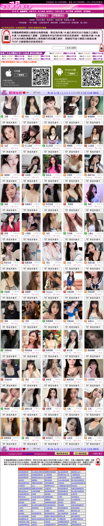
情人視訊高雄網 (23, 516)
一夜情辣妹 (48, 474)
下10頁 (89, 93)
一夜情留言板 (76, 474)
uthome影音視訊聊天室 (78, 483)
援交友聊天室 (76, 516)
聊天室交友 (48, 480)
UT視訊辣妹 (48, 508)
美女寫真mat (75, 496)
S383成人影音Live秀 (38, 496)
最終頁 (96, 93)
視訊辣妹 (47, 494)
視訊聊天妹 (35, 508)
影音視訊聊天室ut (24, 483)
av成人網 (74, 513)
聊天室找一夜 (76, 510)
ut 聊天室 (74, 494)
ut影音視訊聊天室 (24, 499)
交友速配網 (48, 477)
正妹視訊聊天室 (23, 474)
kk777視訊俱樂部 (28, 454)
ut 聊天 (60, 496)
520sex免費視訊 (76, 477)
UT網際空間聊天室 (77, 519)
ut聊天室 (21, 480)
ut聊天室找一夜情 (50, 519)
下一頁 (83, 93)
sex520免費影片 (23, 505)
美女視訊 (21, 502)
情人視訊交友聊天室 (38, 472)
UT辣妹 (21, 510)
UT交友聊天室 (76, 499)
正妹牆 (34, 494)
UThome (34, 522)
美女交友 (74, 485)
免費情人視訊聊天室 (51, 516)
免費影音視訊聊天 (50, 472)
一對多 (80, 116)
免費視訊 (16, 116)
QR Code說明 (97, 62)
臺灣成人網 (61, 516)
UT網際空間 (62, 519)
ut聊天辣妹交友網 (50, 502)
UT (32, 510)
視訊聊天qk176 (76, 472)
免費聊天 (37, 204)
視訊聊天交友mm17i (38, 477)
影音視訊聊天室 (23, 472)
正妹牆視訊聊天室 (37, 474)
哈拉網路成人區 (23, 519)
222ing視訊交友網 (63, 480)
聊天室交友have (23, 491)
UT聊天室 (61, 483)
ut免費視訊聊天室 (63, 521)
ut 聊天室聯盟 (36, 491)
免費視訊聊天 (49, 496)
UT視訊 (21, 508)
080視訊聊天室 (49, 483)
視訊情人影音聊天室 (38, 519)
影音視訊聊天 (76, 508)
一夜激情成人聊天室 (64, 485)
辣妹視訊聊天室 (63, 494)
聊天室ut (60, 502)
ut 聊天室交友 (62, 477)
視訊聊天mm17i (49, 485)
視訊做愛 (61, 505)
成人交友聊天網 (63, 513)
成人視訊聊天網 (63, 472)
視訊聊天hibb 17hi (63, 474)
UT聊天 (47, 510)
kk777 (33, 486)
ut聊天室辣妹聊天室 (25, 488)
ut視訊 (34, 502)
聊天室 (74, 502)
